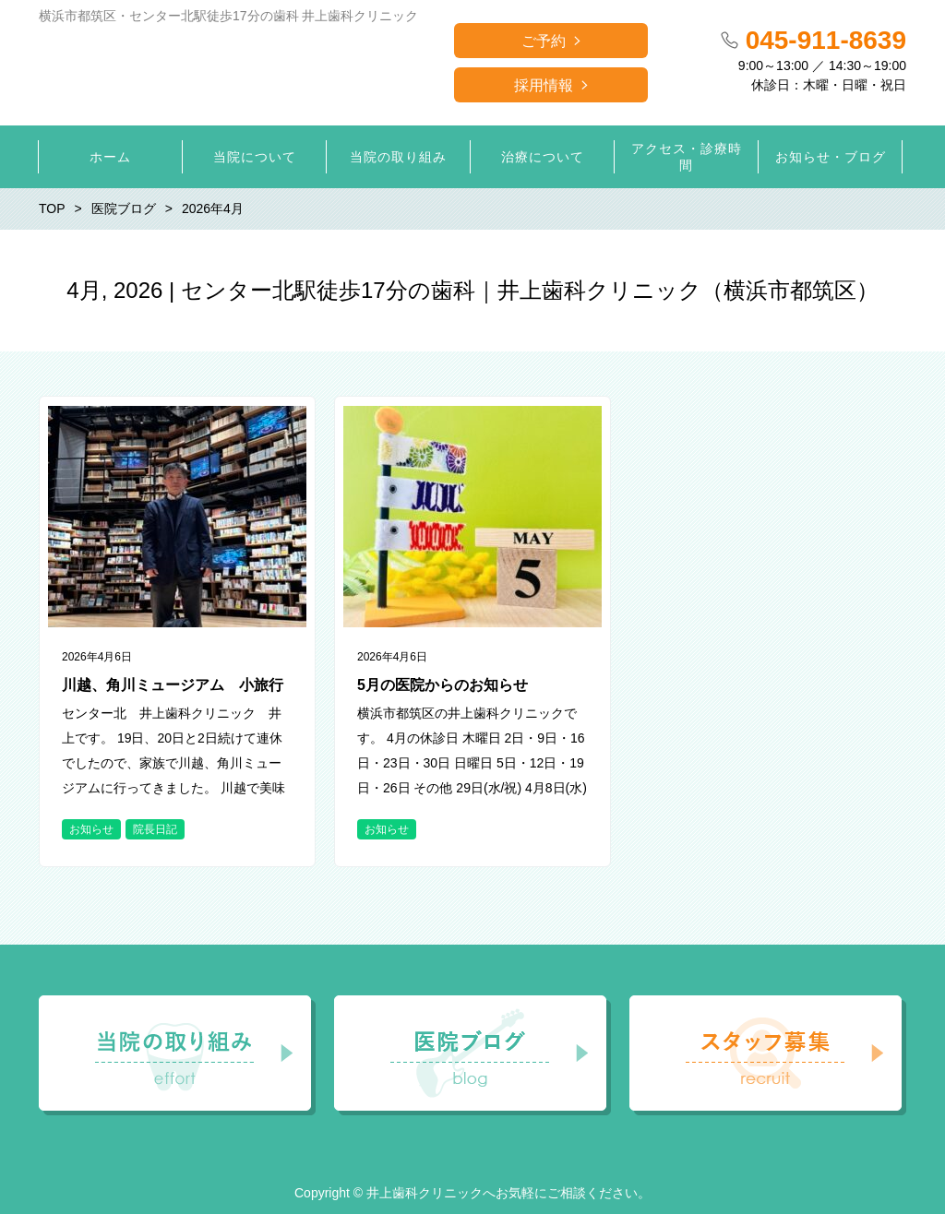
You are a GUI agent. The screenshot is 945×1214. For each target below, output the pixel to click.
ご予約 (543, 41)
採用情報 (543, 85)
